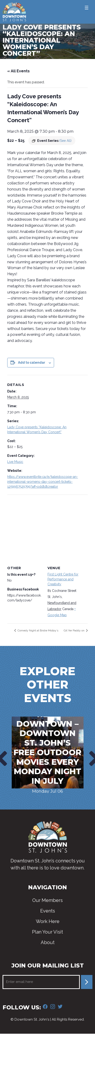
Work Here (47, 921)
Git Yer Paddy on (74, 630)
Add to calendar (31, 362)
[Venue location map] (47, 528)
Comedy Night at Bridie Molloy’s (37, 630)
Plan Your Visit (47, 932)
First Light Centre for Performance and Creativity (63, 579)
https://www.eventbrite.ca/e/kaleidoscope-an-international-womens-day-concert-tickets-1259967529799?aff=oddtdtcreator (42, 481)
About (48, 942)
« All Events (18, 71)
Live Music (15, 462)
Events (47, 911)
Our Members (47, 900)
